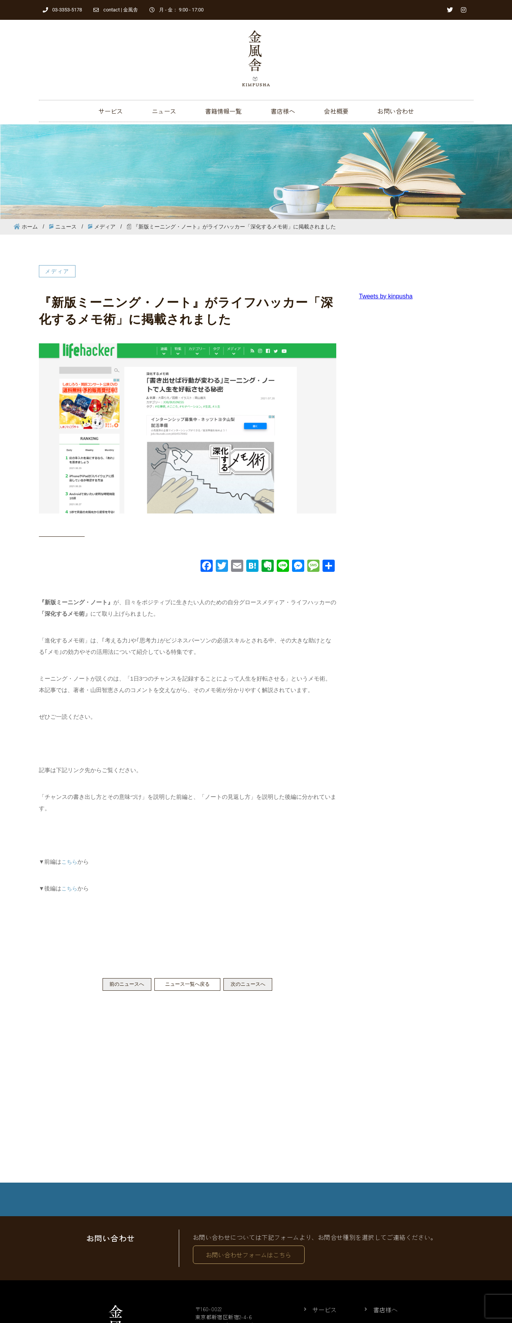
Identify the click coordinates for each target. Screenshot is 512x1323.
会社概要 (336, 111)
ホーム (30, 227)
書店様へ (283, 111)
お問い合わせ (395, 111)
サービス (110, 111)
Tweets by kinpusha (386, 296)
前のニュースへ (118, 985)
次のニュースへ (256, 985)
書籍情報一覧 (223, 111)
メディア (105, 227)
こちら (70, 861)
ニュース (164, 111)
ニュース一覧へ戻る (188, 985)
